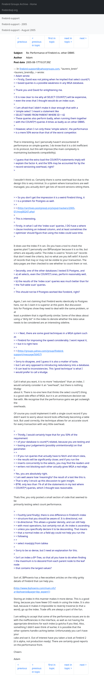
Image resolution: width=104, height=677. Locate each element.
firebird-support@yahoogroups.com (40, 68)
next (82, 38)
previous (22, 41)
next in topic (68, 40)
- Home (19, 4)
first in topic (51, 40)
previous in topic (36, 43)
